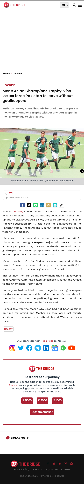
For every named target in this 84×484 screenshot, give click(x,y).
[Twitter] (29, 205)
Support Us (52, 469)
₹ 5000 (27, 400)
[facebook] (22, 205)
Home (7, 73)
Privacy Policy (21, 469)
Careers (65, 469)
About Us (37, 469)
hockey (19, 211)
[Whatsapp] (35, 205)
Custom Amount (42, 412)
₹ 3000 (42, 400)
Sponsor (13, 385)
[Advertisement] (43, 42)
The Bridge (47, 340)
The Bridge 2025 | (30, 476)
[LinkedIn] (42, 205)
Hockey (8, 85)
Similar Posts (19, 438)
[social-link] (61, 205)
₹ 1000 (57, 400)
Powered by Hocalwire (52, 476)
